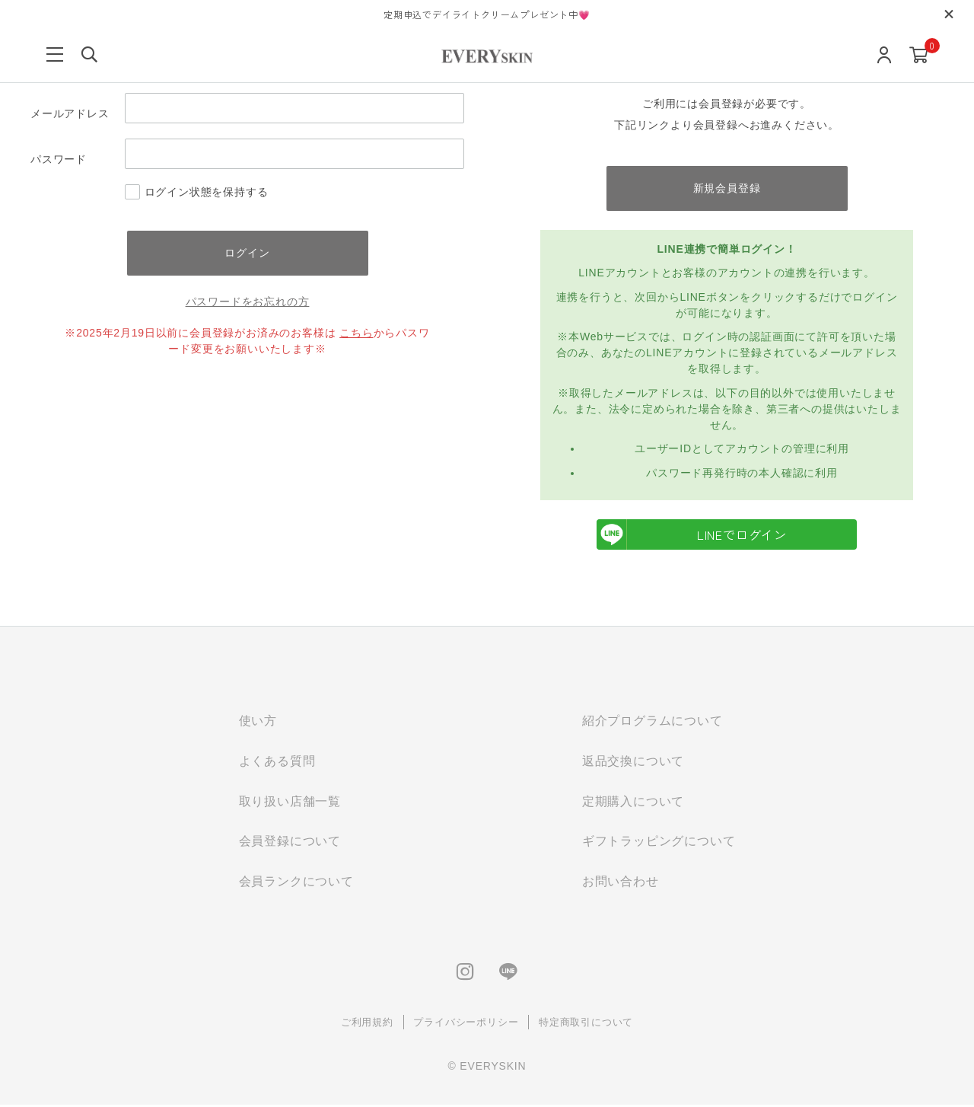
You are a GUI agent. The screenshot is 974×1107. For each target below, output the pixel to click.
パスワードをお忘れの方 (248, 302)
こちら (356, 333)
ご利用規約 (367, 1023)
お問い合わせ (620, 882)
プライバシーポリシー (465, 1023)
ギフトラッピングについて (659, 842)
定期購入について (633, 802)
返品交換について (633, 761)
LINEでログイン (692, 535)
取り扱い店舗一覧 (290, 802)
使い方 (258, 721)
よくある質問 (277, 761)
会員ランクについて (296, 882)
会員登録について (290, 842)
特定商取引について (586, 1023)
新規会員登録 (727, 188)
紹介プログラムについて (652, 721)
